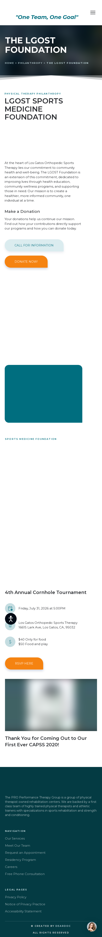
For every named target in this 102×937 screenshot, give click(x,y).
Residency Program (20, 860)
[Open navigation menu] (93, 12)
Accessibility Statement (23, 911)
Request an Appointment (25, 853)
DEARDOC (63, 925)
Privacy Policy (15, 897)
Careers (11, 867)
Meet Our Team (17, 845)
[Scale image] (51, 527)
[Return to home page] (47, 8)
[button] (34, 245)
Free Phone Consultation (25, 874)
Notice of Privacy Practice (25, 904)
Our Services (15, 838)
